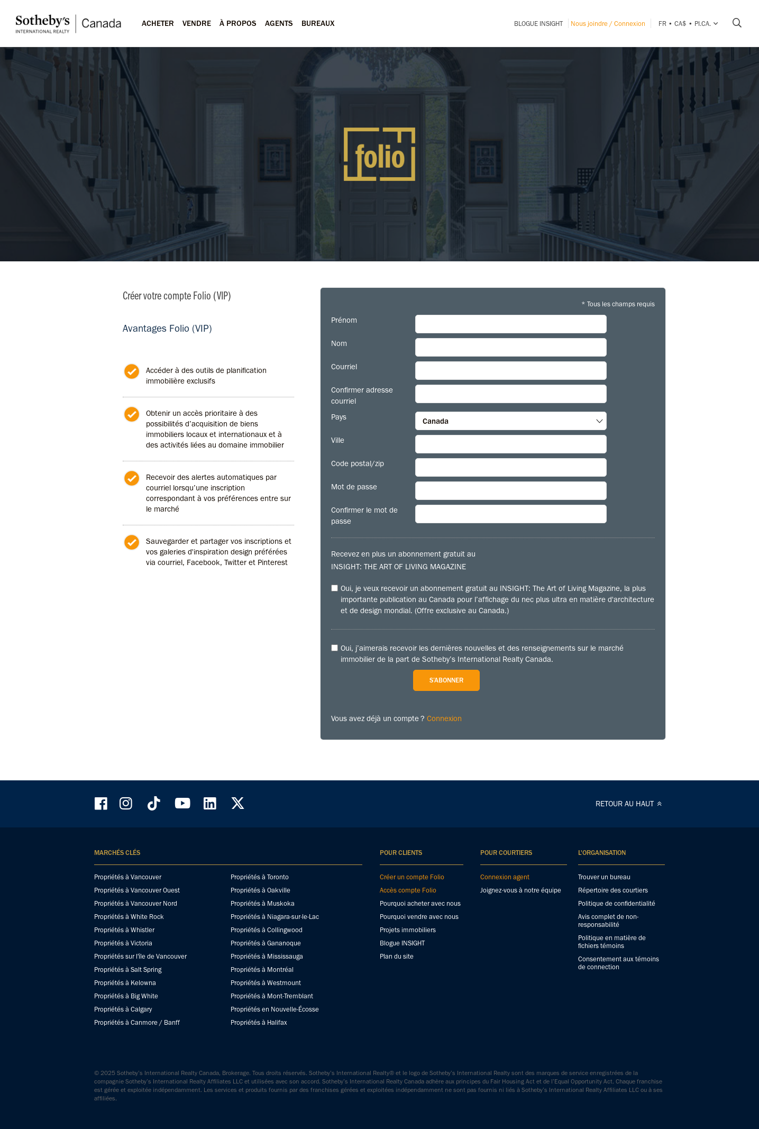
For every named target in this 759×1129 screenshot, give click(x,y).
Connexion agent (504, 877)
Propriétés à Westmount (266, 983)
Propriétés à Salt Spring (127, 969)
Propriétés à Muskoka (263, 903)
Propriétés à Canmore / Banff (137, 1022)
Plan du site (397, 956)
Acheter (158, 23)
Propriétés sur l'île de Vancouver (140, 956)
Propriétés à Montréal (262, 969)
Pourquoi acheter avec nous (420, 903)
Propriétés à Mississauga (267, 956)
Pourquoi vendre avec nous (419, 917)
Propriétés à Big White (126, 996)
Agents (279, 23)
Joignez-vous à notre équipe (520, 890)
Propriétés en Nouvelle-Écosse (275, 1009)
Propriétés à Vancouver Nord (135, 903)
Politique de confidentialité (616, 903)
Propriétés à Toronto (260, 877)
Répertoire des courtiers (613, 890)
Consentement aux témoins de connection (618, 963)
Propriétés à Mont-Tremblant (272, 996)
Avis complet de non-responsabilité (608, 920)
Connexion (444, 718)
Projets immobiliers (408, 930)
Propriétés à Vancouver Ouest (137, 890)
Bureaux (318, 23)
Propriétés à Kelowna (125, 983)
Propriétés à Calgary (123, 1009)
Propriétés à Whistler (124, 930)
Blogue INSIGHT (538, 24)
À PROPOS (238, 23)
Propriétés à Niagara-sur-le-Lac (275, 917)
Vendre (196, 23)
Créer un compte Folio (412, 877)
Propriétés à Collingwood (267, 930)
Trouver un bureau (604, 877)
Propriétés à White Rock (129, 917)
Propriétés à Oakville (260, 890)
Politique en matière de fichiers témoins (612, 942)
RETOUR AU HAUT (630, 803)
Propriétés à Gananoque (266, 943)
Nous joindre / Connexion (608, 24)
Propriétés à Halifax (259, 1022)
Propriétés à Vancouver (127, 877)
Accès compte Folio (408, 890)
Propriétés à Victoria (123, 943)
